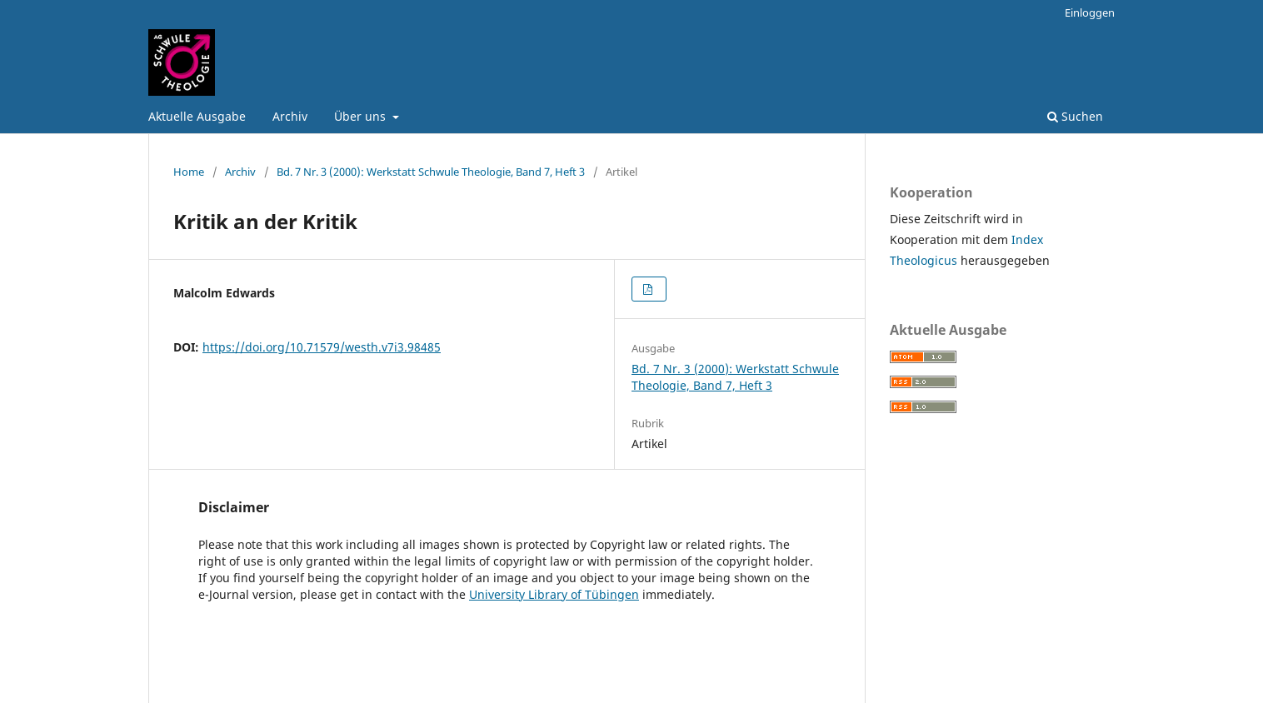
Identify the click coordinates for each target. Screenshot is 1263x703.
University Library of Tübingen (554, 594)
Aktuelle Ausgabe (197, 116)
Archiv (289, 116)
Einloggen (1090, 12)
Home (188, 171)
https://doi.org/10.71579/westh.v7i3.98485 (321, 347)
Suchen (1075, 116)
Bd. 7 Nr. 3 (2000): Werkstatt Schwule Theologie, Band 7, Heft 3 (431, 171)
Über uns (361, 116)
